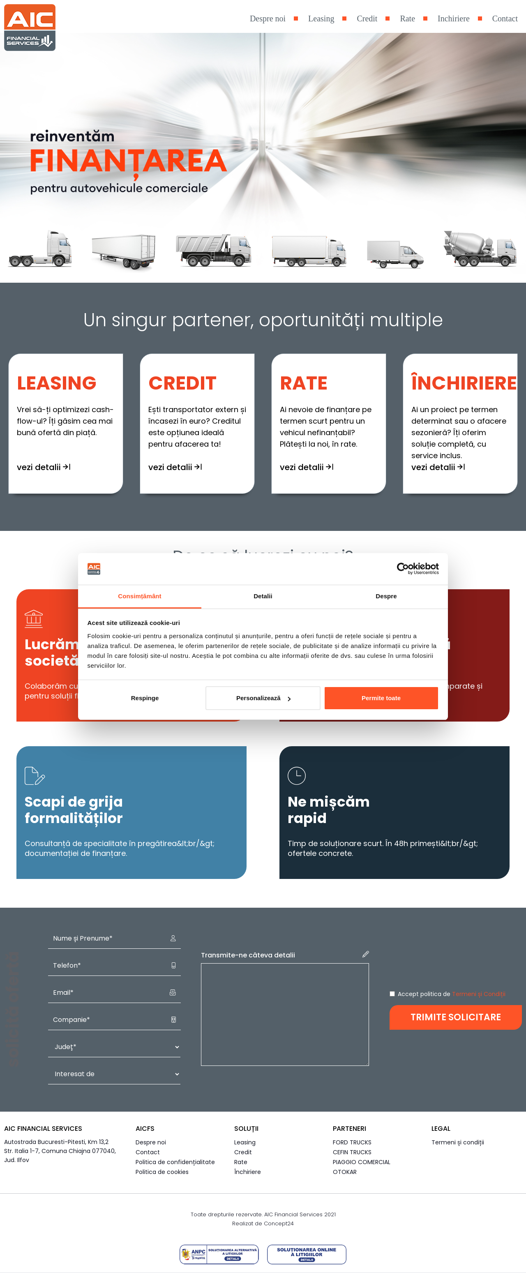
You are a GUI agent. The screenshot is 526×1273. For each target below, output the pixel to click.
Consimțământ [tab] (139, 596)
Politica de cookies (162, 1172)
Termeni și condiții (457, 1142)
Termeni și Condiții (478, 994)
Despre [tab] (386, 596)
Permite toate (381, 697)
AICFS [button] (145, 1128)
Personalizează (263, 697)
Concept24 (279, 1223)
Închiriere (247, 1172)
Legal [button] (440, 1128)
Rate (407, 18)
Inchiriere (454, 18)
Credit (367, 18)
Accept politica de (451, 994)
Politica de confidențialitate (175, 1162)
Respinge (145, 697)
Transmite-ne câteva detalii (285, 955)
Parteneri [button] (349, 1128)
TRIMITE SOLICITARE (456, 1017)
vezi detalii (43, 471)
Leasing (321, 18)
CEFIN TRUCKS (352, 1152)
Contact (505, 18)
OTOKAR (345, 1172)
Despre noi (268, 18)
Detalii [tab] (263, 596)
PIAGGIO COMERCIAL (361, 1162)
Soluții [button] (246, 1128)
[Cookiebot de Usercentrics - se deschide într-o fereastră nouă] (403, 569)
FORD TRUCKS (352, 1142)
